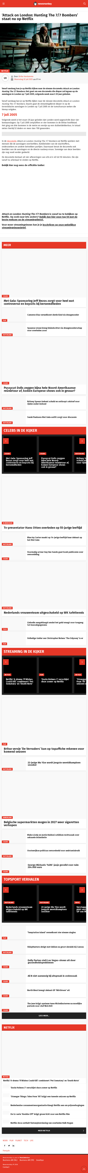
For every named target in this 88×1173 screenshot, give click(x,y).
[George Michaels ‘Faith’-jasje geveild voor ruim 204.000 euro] (14, 866)
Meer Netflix (61, 1130)
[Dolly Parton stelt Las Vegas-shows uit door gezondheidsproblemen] (14, 961)
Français (6, 1151)
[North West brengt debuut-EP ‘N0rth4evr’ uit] (14, 990)
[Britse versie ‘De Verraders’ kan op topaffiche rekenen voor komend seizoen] (44, 721)
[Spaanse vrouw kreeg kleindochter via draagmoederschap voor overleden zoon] (14, 329)
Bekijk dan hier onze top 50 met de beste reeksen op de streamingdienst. (39, 218)
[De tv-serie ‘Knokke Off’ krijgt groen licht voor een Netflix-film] (6, 1113)
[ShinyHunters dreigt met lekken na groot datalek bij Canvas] (14, 947)
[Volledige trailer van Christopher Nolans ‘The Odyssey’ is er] (14, 638)
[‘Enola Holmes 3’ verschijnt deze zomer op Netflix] (55, 666)
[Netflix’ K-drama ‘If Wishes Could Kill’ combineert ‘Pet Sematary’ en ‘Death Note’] (20, 666)
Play (4, 320)
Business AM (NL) (10, 1160)
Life (31, 1140)
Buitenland (7, 335)
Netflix (4, 71)
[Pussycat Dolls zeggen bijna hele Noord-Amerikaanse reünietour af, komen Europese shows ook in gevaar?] (44, 360)
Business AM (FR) (27, 1160)
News (77, 902)
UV (5, 78)
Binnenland (7, 817)
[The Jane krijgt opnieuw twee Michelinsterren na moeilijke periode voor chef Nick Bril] (14, 1005)
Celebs (5, 296)
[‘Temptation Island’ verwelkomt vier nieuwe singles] (14, 932)
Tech (5, 629)
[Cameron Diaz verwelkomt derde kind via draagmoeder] (14, 315)
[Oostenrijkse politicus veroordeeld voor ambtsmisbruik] (14, 850)
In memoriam (7, 523)
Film (4, 644)
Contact (6, 1167)
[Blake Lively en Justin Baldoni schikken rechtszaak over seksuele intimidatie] (14, 836)
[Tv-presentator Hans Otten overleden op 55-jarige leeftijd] (44, 500)
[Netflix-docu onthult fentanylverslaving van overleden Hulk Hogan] (6, 1122)
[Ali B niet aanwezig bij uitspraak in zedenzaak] (14, 976)
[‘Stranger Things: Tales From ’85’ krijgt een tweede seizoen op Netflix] (6, 1095)
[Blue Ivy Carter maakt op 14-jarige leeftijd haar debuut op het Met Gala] (14, 539)
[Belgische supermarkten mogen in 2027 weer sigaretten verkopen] (44, 795)
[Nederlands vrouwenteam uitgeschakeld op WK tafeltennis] (44, 585)
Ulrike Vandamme (25, 76)
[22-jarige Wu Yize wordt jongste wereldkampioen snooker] (14, 763)
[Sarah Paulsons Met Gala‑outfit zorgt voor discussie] (14, 417)
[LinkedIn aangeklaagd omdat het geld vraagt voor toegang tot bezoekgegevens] (14, 624)
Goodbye (40, 1160)
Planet (18, 1140)
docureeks (11, 141)
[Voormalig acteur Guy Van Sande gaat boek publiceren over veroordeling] (14, 553)
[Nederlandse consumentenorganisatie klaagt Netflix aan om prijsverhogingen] (6, 1104)
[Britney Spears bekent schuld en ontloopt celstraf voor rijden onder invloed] (14, 403)
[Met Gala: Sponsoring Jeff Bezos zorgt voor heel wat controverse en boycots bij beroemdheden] (44, 273)
